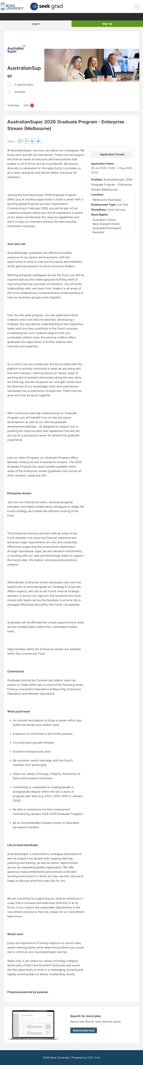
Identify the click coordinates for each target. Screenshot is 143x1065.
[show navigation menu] (136, 7)
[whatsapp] (20, 141)
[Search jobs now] (83, 1030)
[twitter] (38, 141)
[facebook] (26, 141)
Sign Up (107, 23)
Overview (13, 105)
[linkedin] (32, 141)
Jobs (28, 105)
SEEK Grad (93, 1057)
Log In (36, 23)
